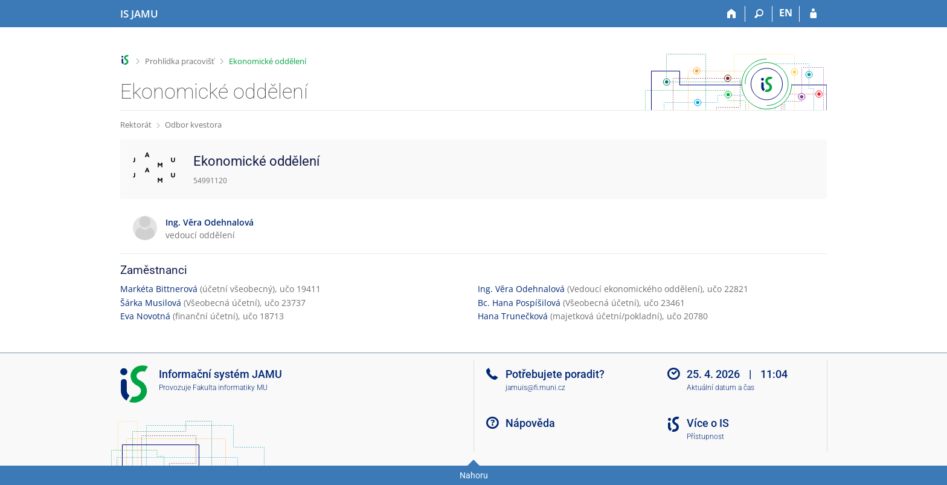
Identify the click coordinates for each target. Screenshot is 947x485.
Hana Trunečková (513, 316)
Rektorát (136, 124)
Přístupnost (705, 436)
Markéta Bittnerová (158, 289)
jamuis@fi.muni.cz (535, 387)
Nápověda (530, 423)
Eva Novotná (145, 316)
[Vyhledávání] (758, 14)
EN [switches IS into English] (785, 12)
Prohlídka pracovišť (179, 61)
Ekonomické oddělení (267, 61)
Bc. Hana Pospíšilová (519, 302)
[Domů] (731, 14)
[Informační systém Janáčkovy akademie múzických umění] (139, 14)
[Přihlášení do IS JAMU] (813, 14)
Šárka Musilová (150, 302)
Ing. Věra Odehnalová (521, 289)
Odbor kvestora (193, 124)
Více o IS (708, 423)
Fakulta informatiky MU (230, 387)
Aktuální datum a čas (720, 387)
